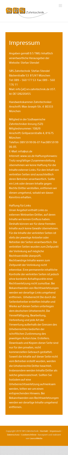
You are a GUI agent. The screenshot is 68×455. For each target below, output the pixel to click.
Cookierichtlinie (28, 434)
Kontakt (44, 431)
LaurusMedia (36, 438)
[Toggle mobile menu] (61, 5)
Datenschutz (13, 434)
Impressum (55, 431)
